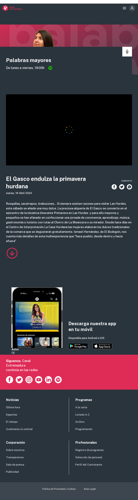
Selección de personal (88, 457)
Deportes (11, 414)
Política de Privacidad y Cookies (59, 489)
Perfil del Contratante (88, 464)
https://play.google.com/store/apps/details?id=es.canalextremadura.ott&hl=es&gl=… (78, 346)
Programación (83, 429)
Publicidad (12, 471)
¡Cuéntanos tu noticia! (19, 429)
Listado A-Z (82, 414)
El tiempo (11, 421)
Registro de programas (89, 450)
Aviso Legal (90, 489)
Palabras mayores (29, 60)
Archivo (79, 421)
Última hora (13, 407)
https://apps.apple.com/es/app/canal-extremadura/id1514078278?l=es (102, 346)
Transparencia (14, 457)
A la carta (81, 407)
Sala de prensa (15, 464)
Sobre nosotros (15, 450)
